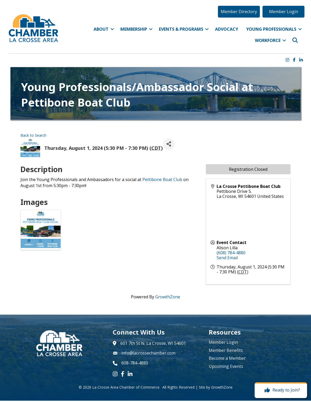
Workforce (264, 44)
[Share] (169, 145)
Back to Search (33, 136)
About (97, 33)
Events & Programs (178, 33)
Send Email (227, 259)
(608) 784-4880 (231, 254)
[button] (235, 15)
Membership (130, 33)
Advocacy (223, 33)
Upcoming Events (226, 368)
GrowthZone (167, 298)
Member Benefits (226, 352)
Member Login (223, 344)
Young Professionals (268, 33)
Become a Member (227, 359)
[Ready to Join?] (281, 390)
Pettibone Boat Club (162, 181)
